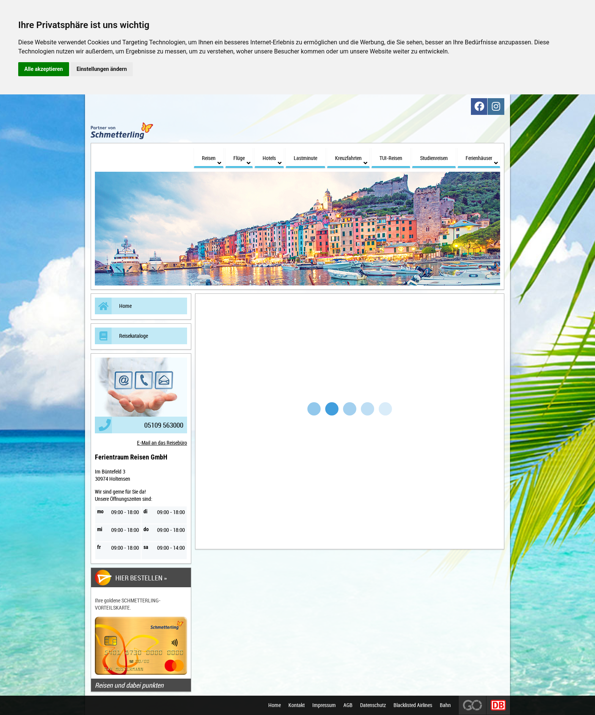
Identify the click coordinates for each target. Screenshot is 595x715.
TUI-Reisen (390, 153)
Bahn (445, 705)
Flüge (241, 156)
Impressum (324, 705)
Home (113, 301)
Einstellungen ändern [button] (102, 69)
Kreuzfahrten (351, 156)
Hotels (272, 156)
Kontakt (296, 705)
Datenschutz (373, 705)
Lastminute (305, 153)
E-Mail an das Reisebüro (162, 438)
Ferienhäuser (482, 156)
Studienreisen (434, 153)
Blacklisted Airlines (413, 705)
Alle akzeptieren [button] (43, 69)
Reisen (211, 156)
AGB (348, 705)
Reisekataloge (121, 331)
